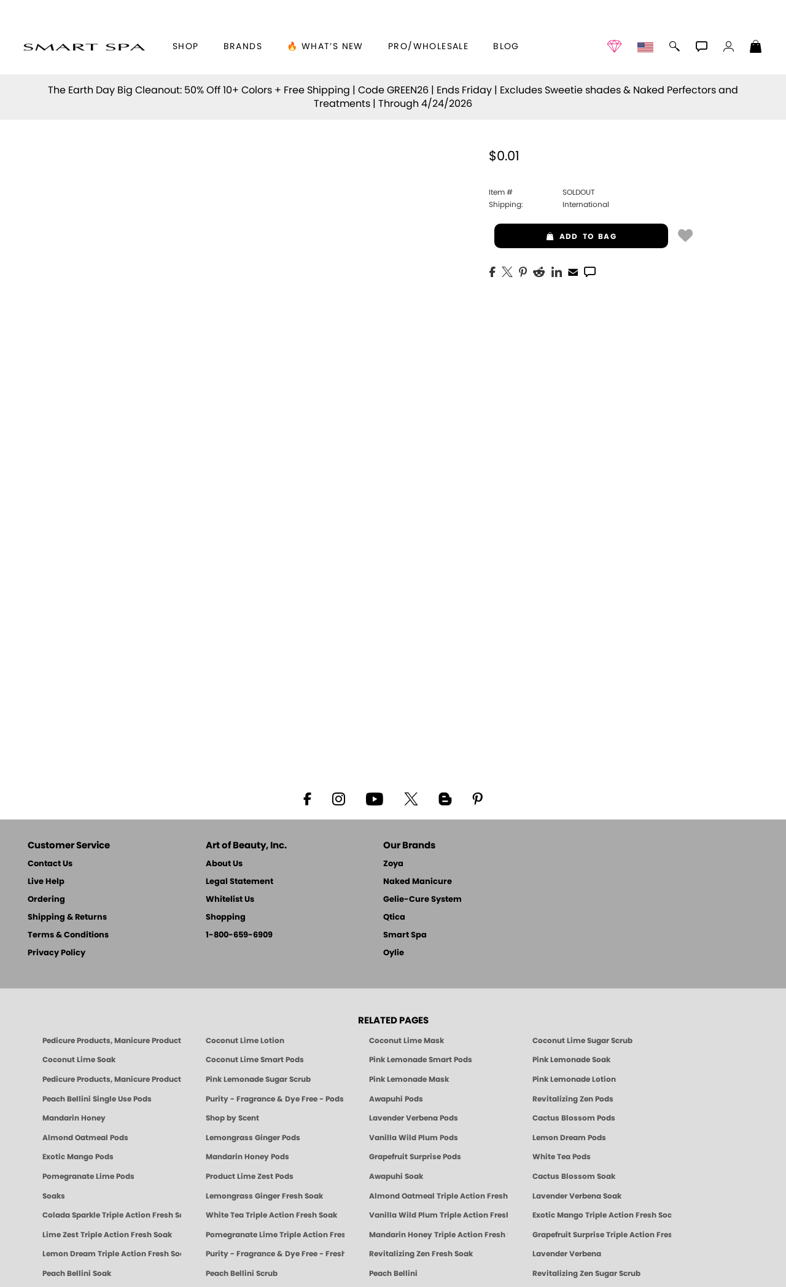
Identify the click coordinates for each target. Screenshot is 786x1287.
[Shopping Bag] (756, 48)
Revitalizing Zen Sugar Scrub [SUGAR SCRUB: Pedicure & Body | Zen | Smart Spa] (586, 1273)
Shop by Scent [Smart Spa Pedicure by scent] (232, 1118)
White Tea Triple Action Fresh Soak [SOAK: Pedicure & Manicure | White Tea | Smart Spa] (271, 1215)
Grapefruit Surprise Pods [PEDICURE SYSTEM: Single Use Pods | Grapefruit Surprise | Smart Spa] (415, 1156)
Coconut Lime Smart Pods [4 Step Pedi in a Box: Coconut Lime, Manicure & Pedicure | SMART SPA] (255, 1059)
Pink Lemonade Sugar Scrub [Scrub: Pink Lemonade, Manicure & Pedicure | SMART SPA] (258, 1079)
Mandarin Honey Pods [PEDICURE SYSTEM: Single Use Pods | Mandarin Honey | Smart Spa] (247, 1156)
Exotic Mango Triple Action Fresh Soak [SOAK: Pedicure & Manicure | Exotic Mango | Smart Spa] (601, 1215)
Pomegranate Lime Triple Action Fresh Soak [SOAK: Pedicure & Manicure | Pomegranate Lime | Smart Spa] (275, 1234)
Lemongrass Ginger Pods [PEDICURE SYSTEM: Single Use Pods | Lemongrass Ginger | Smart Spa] (253, 1137)
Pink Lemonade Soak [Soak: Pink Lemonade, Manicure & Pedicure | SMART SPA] (571, 1059)
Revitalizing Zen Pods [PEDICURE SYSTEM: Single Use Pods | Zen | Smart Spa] (572, 1099)
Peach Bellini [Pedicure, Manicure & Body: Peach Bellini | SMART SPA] (393, 1273)
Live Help (46, 882)
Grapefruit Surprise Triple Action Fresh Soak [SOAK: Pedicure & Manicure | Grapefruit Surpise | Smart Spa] (601, 1234)
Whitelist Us (230, 900)
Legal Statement (239, 882)
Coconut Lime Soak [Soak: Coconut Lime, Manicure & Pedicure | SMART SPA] (78, 1059)
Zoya (393, 864)
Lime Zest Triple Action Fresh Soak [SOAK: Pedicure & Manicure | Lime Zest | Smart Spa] (107, 1234)
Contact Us (50, 864)
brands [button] (243, 46)
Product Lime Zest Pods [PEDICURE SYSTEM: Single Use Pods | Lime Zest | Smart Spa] (250, 1176)
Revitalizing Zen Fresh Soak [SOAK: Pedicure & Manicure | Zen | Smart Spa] (421, 1254)
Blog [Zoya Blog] (506, 46)
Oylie (393, 953)
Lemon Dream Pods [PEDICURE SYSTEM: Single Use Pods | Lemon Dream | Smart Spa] (569, 1137)
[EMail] (572, 271)
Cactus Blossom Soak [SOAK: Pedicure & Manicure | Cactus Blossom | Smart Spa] (573, 1176)
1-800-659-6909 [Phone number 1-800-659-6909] (239, 935)
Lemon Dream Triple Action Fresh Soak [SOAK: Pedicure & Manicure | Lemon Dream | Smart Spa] (111, 1254)
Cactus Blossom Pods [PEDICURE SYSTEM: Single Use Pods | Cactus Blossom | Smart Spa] (573, 1118)
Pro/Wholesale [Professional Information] (428, 46)
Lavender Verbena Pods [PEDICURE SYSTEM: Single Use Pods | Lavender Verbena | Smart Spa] (413, 1118)
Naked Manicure (417, 882)
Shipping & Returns (67, 917)
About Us (224, 864)
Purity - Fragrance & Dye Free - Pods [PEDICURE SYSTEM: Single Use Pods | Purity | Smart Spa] (275, 1099)
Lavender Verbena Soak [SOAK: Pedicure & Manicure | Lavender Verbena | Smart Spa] (576, 1196)
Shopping (226, 917)
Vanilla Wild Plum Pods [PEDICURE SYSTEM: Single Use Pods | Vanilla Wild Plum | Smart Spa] (413, 1137)
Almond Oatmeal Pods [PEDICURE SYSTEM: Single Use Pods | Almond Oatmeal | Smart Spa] (85, 1137)
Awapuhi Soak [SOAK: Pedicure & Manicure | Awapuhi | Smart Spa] (396, 1176)
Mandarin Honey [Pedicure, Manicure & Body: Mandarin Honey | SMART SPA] (74, 1118)
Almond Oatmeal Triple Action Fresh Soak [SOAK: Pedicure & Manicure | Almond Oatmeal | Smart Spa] (438, 1196)
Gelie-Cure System (422, 900)
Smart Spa (405, 935)
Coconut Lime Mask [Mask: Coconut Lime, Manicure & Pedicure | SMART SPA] (406, 1040)
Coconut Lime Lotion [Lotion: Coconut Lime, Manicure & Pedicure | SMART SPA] (245, 1040)
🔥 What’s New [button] (325, 46)
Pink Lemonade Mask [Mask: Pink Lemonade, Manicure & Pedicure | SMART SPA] (409, 1079)
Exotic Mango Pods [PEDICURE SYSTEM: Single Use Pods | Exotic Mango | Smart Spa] (78, 1156)
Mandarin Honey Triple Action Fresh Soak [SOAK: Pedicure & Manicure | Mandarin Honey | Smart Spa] (438, 1234)
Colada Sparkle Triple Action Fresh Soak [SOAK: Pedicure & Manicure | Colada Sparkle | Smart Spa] (111, 1215)
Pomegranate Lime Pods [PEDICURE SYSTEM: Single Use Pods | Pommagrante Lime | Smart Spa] (88, 1176)
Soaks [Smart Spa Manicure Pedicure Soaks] (53, 1196)
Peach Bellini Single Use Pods (97, 1099)
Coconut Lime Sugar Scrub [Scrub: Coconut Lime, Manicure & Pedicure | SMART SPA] (582, 1040)
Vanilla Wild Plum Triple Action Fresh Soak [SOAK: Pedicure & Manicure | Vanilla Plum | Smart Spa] (438, 1215)
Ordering (46, 900)
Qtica (394, 917)
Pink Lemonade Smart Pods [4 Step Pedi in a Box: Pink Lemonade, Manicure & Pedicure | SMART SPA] (420, 1059)
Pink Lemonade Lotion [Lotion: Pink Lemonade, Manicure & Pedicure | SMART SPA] (574, 1079)
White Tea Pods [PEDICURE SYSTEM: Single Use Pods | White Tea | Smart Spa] (561, 1156)
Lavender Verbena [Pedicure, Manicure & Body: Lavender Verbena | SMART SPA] (566, 1254)
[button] (83, 46)
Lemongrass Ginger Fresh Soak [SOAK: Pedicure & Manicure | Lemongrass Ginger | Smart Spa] (264, 1196)
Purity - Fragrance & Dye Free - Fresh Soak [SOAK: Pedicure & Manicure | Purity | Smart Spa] (275, 1254)
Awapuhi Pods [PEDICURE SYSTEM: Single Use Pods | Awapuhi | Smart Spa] (396, 1099)
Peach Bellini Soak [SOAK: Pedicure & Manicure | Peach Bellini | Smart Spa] (76, 1273)
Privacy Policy (56, 953)
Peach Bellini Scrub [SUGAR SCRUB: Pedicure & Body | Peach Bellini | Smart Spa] (242, 1273)
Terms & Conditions (68, 935)
